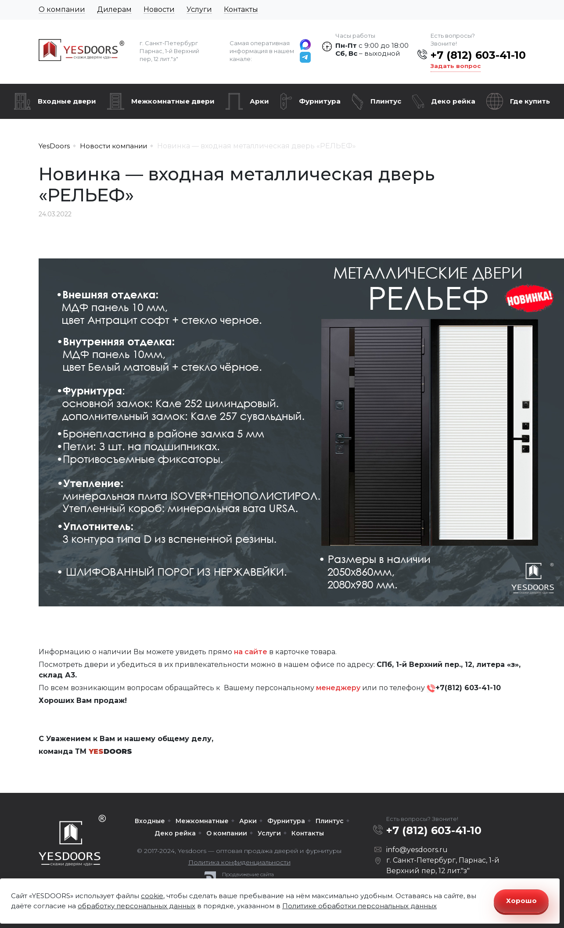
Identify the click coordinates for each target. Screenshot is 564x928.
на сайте (250, 652)
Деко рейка (453, 101)
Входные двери (67, 101)
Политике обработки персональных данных (359, 906)
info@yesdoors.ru (417, 850)
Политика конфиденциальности (239, 862)
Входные (150, 821)
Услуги (199, 9)
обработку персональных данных (136, 906)
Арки (259, 101)
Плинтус (385, 101)
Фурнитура (320, 101)
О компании (62, 9)
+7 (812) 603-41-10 (478, 55)
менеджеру (338, 688)
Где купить (530, 101)
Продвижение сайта (248, 874)
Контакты (241, 9)
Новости (159, 9)
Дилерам (114, 9)
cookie (152, 896)
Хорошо (521, 900)
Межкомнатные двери (173, 101)
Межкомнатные (202, 821)
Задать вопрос (456, 65)
